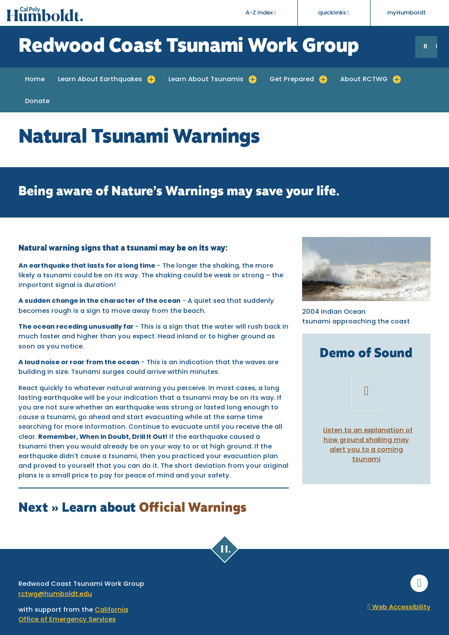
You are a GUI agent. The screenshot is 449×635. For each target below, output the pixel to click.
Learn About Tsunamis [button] (205, 79)
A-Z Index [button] (261, 13)
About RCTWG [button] (364, 79)
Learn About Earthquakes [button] (100, 79)
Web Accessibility (399, 607)
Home (35, 79)
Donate (37, 101)
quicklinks (333, 13)
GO (436, 46)
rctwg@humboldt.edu (55, 594)
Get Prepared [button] (292, 79)
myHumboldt (406, 13)
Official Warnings (192, 508)
